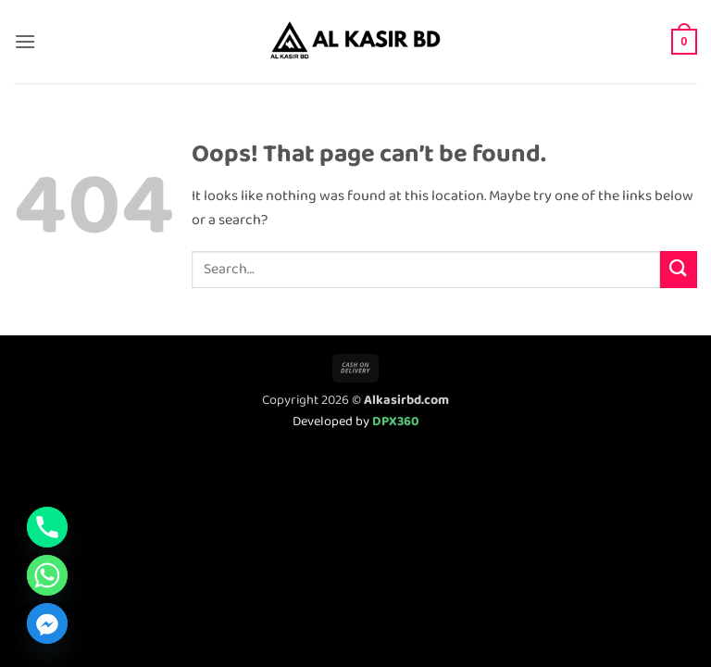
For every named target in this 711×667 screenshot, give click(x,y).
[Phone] (47, 527)
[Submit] (678, 269)
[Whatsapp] (47, 575)
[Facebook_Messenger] (47, 623)
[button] (25, 41)
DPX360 (395, 421)
